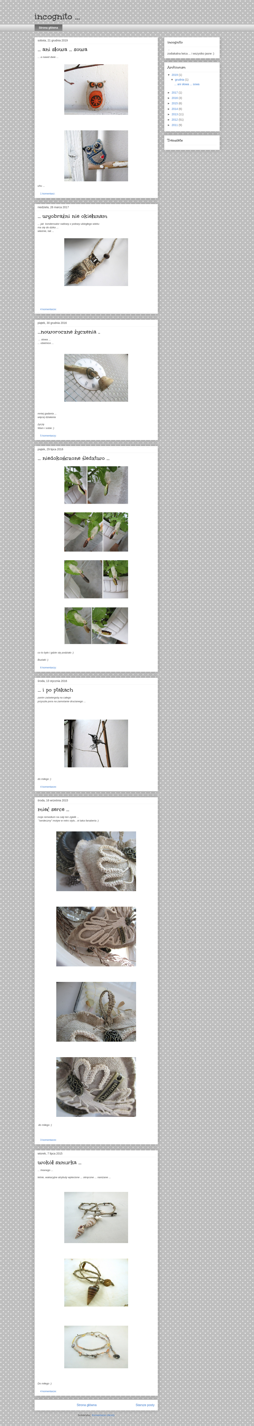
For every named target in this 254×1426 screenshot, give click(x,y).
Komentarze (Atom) (103, 1415)
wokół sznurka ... (59, 1162)
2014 (175, 108)
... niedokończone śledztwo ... (74, 458)
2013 (175, 114)
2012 (175, 119)
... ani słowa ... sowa (62, 49)
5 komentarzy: (48, 435)
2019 (175, 74)
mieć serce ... (53, 809)
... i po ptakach (55, 689)
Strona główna (48, 27)
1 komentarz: (48, 193)
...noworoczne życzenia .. (69, 331)
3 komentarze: (48, 1139)
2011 (175, 125)
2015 (175, 103)
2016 (175, 98)
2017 (175, 92)
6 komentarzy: (48, 667)
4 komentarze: (48, 309)
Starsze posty (145, 1405)
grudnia (180, 79)
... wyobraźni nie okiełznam (73, 216)
